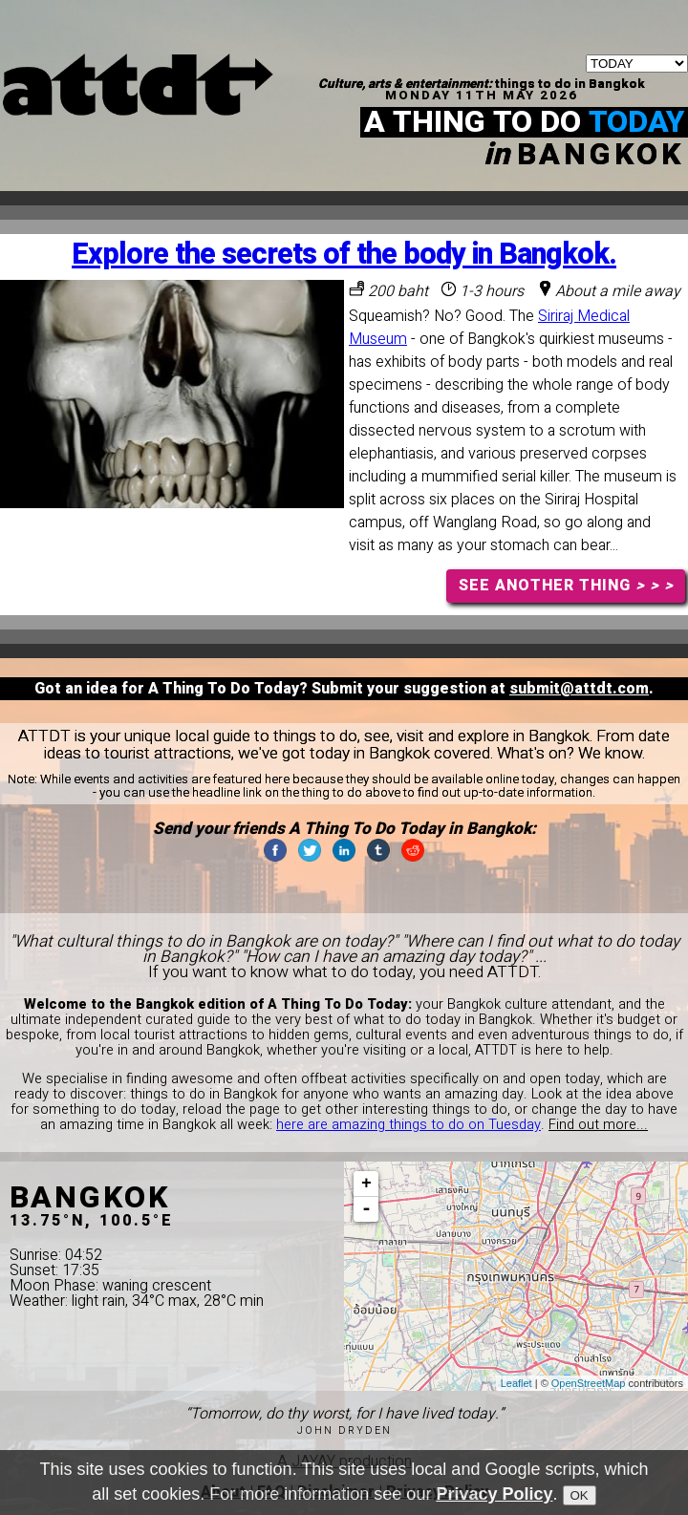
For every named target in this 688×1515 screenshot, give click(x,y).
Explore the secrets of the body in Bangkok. (344, 254)
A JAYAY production (344, 1461)
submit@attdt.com (579, 688)
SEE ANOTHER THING (566, 585)
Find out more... (598, 1125)
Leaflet (516, 1383)
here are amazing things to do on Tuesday (408, 1125)
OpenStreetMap (588, 1383)
